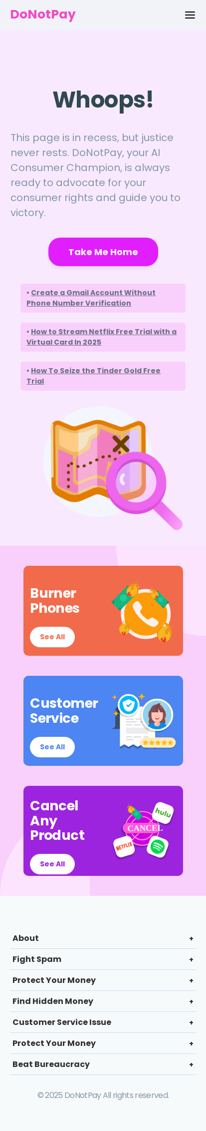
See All (52, 637)
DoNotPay (43, 14)
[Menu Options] (190, 15)
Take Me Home (103, 252)
